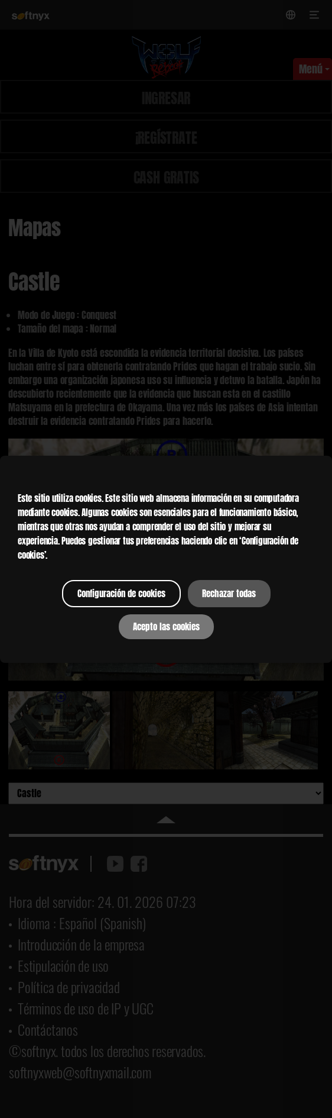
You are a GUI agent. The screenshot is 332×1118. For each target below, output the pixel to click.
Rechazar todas (229, 593)
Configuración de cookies (121, 593)
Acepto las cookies (166, 626)
